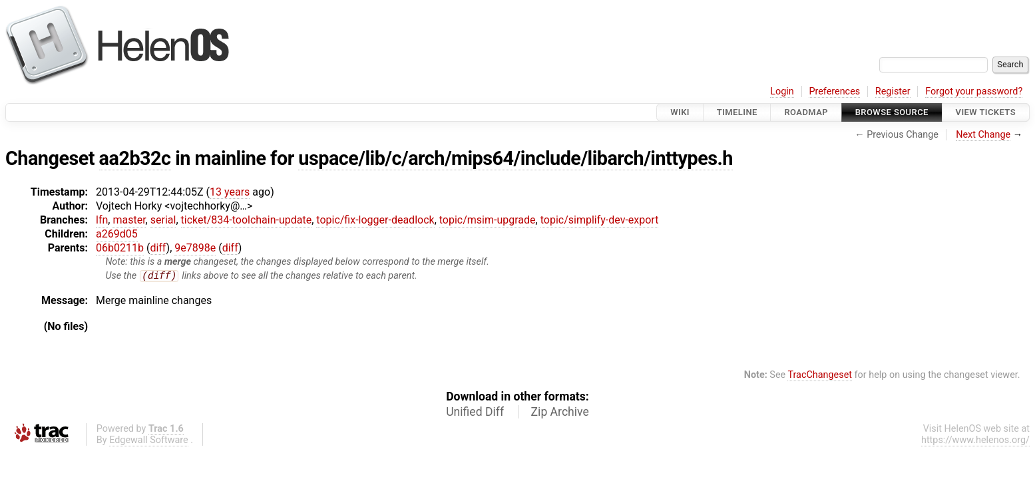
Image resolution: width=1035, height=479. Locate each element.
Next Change (983, 134)
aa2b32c (135, 158)
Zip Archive (560, 412)
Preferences (834, 91)
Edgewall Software (148, 440)
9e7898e (195, 247)
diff (158, 247)
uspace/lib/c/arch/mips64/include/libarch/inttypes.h (515, 158)
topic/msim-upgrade (487, 220)
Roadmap (806, 112)
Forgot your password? (973, 91)
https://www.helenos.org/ (975, 440)
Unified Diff (475, 412)
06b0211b (120, 247)
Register (893, 91)
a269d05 (117, 234)
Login (782, 91)
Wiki (680, 112)
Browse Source (892, 112)
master (128, 220)
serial (163, 220)
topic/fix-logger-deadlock (375, 220)
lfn (102, 220)
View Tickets (986, 112)
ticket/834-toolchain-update (246, 220)
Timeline (737, 112)
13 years (230, 192)
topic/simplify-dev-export (599, 220)
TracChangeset (819, 375)
